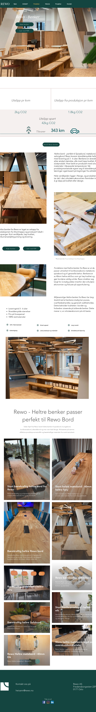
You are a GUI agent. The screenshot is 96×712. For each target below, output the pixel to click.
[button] (24, 24)
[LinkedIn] (52, 702)
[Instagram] (48, 702)
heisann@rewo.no (25, 690)
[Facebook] (43, 702)
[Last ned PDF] (24, 31)
